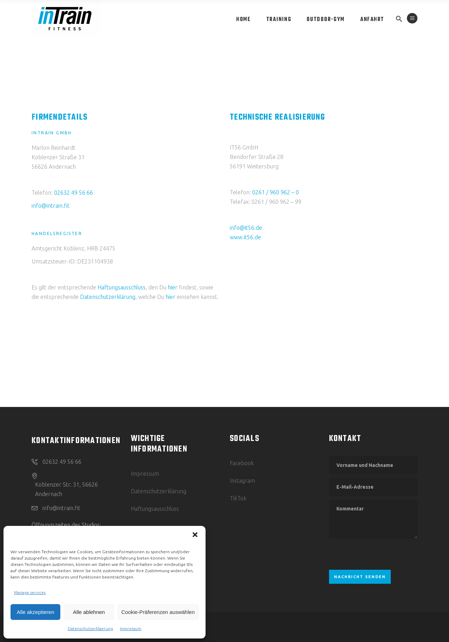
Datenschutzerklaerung (90, 628)
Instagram (242, 480)
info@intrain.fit (50, 205)
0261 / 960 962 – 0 (275, 192)
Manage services (30, 592)
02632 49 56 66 (73, 192)
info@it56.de (246, 228)
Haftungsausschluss (122, 287)
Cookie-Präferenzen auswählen (158, 612)
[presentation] (382, 554)
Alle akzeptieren (35, 612)
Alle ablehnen (89, 612)
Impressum (130, 628)
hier (172, 287)
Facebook (242, 463)
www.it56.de (245, 237)
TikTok (238, 498)
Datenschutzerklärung (107, 297)
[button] (195, 534)
